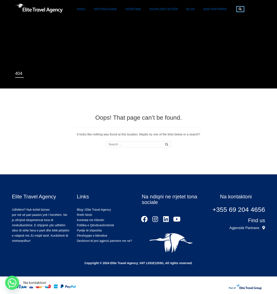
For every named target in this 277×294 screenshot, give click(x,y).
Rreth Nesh (84, 215)
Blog (190, 9)
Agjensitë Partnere (247, 228)
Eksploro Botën (163, 9)
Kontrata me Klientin (90, 220)
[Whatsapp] (12, 283)
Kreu (81, 9)
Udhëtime (133, 9)
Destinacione (105, 9)
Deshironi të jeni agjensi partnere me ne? (104, 241)
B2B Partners (215, 9)
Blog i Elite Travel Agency (94, 209)
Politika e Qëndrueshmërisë (95, 225)
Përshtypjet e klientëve (92, 235)
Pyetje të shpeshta (89, 230)
